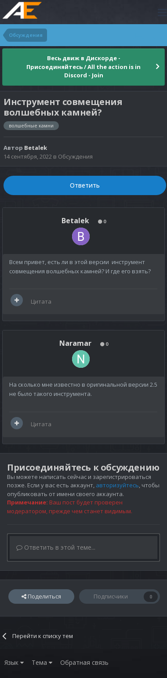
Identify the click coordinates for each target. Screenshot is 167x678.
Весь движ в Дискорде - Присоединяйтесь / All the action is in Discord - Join (83, 66)
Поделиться (41, 596)
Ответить (85, 185)
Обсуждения (75, 156)
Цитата (41, 301)
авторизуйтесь (117, 485)
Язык (14, 662)
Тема (42, 662)
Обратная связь (84, 662)
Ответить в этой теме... (55, 547)
